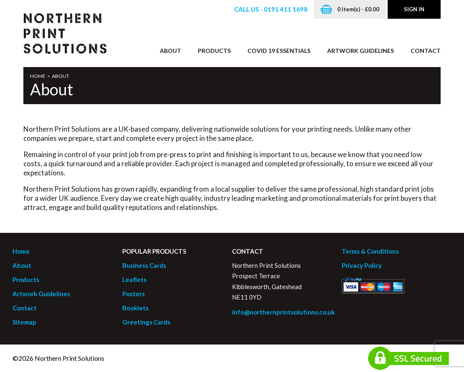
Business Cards (144, 265)
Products (214, 50)
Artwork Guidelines (360, 50)
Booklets (135, 308)
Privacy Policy (362, 265)
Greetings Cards (146, 322)
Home (37, 76)
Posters (133, 293)
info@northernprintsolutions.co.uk (283, 312)
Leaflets (134, 279)
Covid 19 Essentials (278, 50)
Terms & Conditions (370, 251)
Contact (426, 50)
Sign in (414, 9)
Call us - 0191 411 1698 (271, 9)
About (170, 50)
